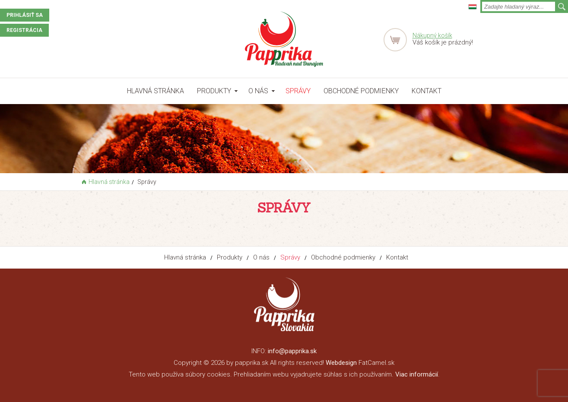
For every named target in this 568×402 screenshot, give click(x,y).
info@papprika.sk (292, 351)
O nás (258, 91)
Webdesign (341, 363)
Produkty (214, 91)
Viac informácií (416, 374)
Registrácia (24, 30)
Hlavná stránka (155, 91)
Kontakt (426, 91)
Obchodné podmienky (361, 91)
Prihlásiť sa (24, 15)
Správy (298, 91)
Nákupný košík (432, 35)
